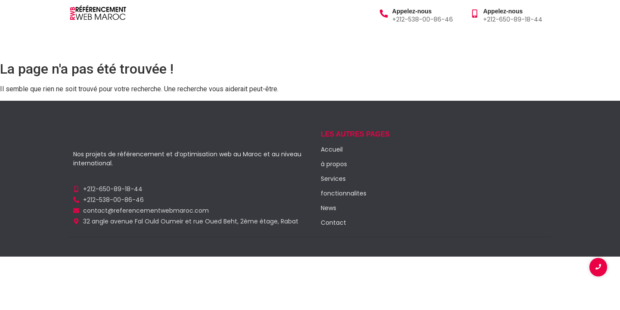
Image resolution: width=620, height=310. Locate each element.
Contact (300, 42)
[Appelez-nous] (384, 14)
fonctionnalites (343, 193)
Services (168, 42)
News (328, 208)
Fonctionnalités (247, 42)
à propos (123, 42)
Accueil (83, 42)
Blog (201, 42)
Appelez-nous (412, 11)
